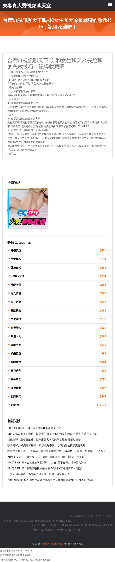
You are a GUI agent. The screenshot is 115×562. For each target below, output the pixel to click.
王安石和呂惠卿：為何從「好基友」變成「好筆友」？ (38, 474)
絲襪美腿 (59, 250)
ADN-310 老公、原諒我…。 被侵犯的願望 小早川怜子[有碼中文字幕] (46, 456)
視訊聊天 (59, 396)
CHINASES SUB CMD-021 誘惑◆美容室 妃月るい (35, 428)
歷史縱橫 (59, 319)
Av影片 (59, 405)
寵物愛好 (59, 362)
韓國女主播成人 (64, 520)
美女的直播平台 (78, 516)
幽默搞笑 (59, 310)
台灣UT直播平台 (96, 516)
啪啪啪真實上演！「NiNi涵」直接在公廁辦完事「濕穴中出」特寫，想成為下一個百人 (56, 451)
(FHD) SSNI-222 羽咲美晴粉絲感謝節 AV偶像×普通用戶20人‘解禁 (44, 468)
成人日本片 (54, 525)
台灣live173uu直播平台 (68, 529)
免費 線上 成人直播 (23, 520)
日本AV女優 (59, 276)
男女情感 (59, 293)
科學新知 (59, 328)
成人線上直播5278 (44, 520)
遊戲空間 (59, 345)
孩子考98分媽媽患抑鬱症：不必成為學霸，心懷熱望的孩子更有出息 (46, 445)
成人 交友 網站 (38, 525)
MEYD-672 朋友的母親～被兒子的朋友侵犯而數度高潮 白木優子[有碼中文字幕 (52, 433)
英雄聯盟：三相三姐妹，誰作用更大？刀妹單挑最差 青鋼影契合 (44, 439)
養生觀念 (59, 379)
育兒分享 (59, 371)
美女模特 (59, 259)
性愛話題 (59, 285)
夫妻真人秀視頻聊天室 (51, 543)
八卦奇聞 (59, 302)
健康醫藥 (59, 388)
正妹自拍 (59, 267)
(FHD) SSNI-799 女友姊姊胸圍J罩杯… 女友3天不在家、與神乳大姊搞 (46, 462)
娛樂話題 (59, 353)
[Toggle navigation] (110, 4)
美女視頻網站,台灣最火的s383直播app (81, 525)
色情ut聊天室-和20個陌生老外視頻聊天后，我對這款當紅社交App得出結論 (50, 479)
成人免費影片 (47, 529)
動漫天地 (59, 336)
